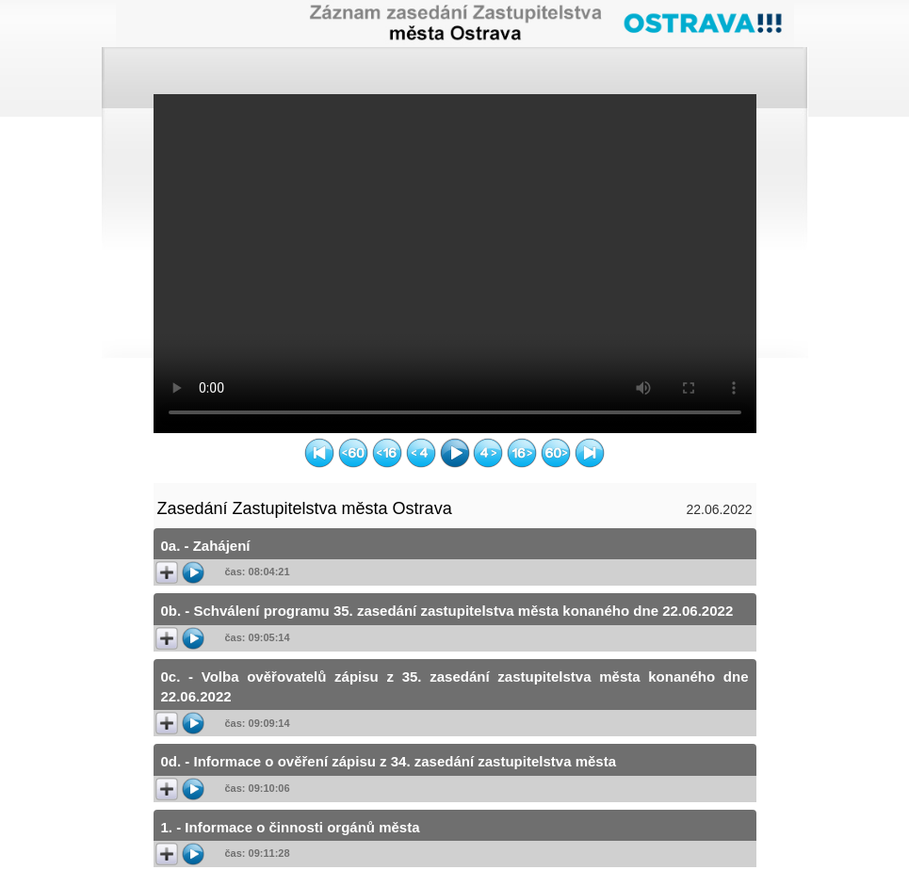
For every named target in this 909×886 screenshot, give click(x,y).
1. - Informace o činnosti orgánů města (290, 827)
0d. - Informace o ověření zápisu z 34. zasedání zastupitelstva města (389, 761)
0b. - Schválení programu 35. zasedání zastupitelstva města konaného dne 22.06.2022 (447, 611)
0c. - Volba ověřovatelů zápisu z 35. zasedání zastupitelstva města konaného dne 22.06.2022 (455, 686)
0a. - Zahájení (206, 546)
